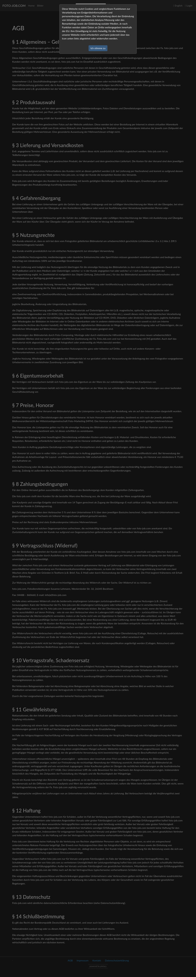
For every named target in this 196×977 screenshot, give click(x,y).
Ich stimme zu (98, 48)
